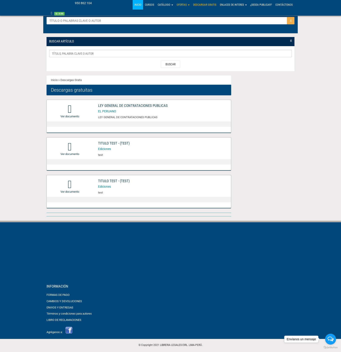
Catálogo (165, 4)
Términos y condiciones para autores (69, 314)
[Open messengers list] (330, 339)
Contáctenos (284, 4)
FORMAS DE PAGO (58, 295)
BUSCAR (170, 65)
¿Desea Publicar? (261, 4)
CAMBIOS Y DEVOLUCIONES (64, 301)
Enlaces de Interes (233, 4)
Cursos (149, 4)
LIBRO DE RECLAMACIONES (64, 320)
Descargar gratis (204, 4)
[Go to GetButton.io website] (331, 347)
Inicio (137, 4)
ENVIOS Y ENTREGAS (60, 308)
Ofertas (183, 4)
